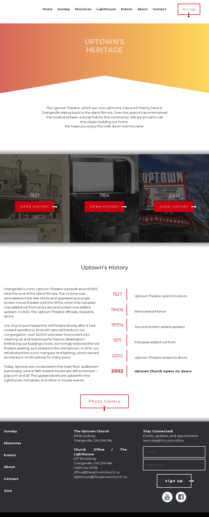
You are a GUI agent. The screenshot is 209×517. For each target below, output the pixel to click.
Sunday (64, 9)
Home (47, 9)
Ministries (83, 9)
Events (126, 9)
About (142, 9)
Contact (159, 9)
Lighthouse (106, 9)
